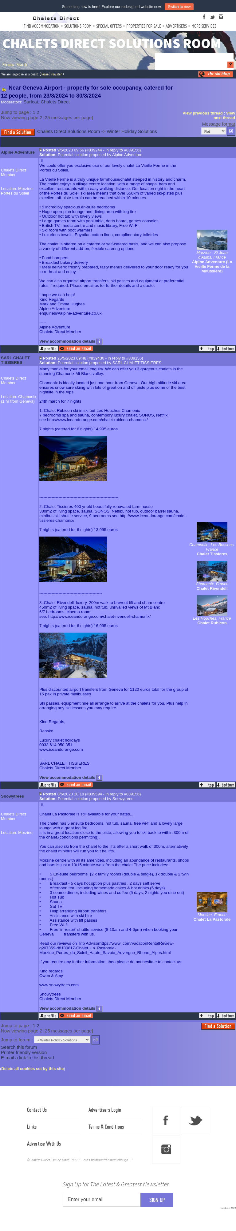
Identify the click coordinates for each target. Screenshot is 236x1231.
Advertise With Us (44, 1143)
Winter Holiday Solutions (132, 131)
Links (32, 1126)
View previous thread (203, 113)
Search (22, 64)
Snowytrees (12, 796)
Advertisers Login (104, 1109)
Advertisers (176, 26)
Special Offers (109, 26)
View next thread (224, 115)
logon (45, 74)
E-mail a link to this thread (27, 1057)
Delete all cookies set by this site (32, 1068)
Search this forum (19, 1047)
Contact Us (37, 1109)
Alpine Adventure (18, 152)
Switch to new (179, 7)
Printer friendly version (24, 1052)
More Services (203, 26)
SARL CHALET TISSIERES (15, 360)
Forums (8, 64)
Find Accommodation (42, 26)
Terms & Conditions (106, 1126)
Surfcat (31, 101)
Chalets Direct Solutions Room (68, 131)
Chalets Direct (55, 101)
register (56, 74)
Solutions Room (78, 26)
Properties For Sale (143, 26)
